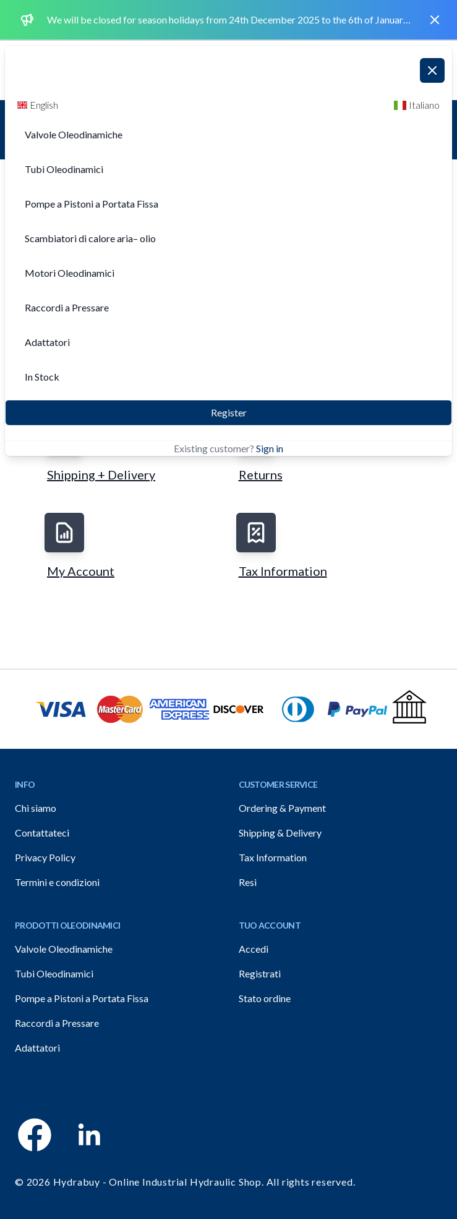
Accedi (253, 949)
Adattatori (37, 1047)
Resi (248, 882)
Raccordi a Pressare (57, 1023)
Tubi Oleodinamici (54, 973)
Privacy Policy (45, 857)
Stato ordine (265, 998)
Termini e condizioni (57, 882)
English (37, 105)
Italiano (417, 105)
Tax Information (283, 570)
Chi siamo (35, 808)
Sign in (269, 448)
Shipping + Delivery (101, 474)
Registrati (260, 973)
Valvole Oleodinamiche (64, 949)
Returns (261, 474)
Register (229, 412)
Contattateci (42, 832)
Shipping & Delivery (280, 832)
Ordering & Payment (282, 808)
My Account (80, 570)
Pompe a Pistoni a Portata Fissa (81, 998)
